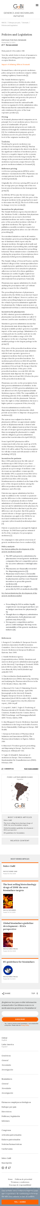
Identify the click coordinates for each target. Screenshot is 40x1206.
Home (10, 1179)
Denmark (25, 23)
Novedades (6, 1065)
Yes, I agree (20, 1202)
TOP (34, 993)
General (5, 1060)
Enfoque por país (14, 23)
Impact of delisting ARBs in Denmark (16, 64)
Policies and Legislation (10, 25)
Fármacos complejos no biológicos (16, 1102)
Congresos (6, 1130)
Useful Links (7, 1149)
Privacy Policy (25, 1025)
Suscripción (7, 1163)
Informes (5, 1121)
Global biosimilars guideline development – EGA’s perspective (18, 926)
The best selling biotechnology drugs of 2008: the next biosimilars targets (18, 824)
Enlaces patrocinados (11, 1139)
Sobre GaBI (8, 820)
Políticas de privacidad (23, 1179)
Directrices (6, 1111)
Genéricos (6, 1056)
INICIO (4, 23)
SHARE (6, 993)
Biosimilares (7, 1079)
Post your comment (12, 45)
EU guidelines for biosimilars (14, 833)
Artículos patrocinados (11, 1135)
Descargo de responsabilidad (20, 1185)
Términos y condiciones (20, 1182)
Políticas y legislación (11, 1116)
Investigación (7, 1070)
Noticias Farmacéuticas (12, 1144)
